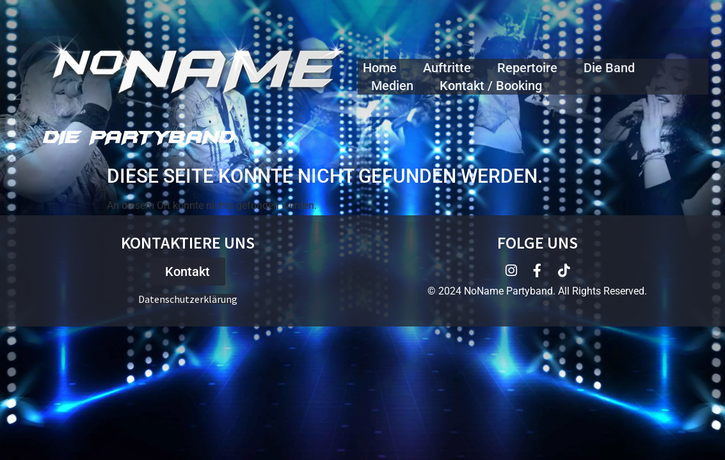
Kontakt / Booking (491, 85)
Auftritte (447, 67)
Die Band (609, 67)
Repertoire (527, 67)
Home (380, 67)
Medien (392, 85)
